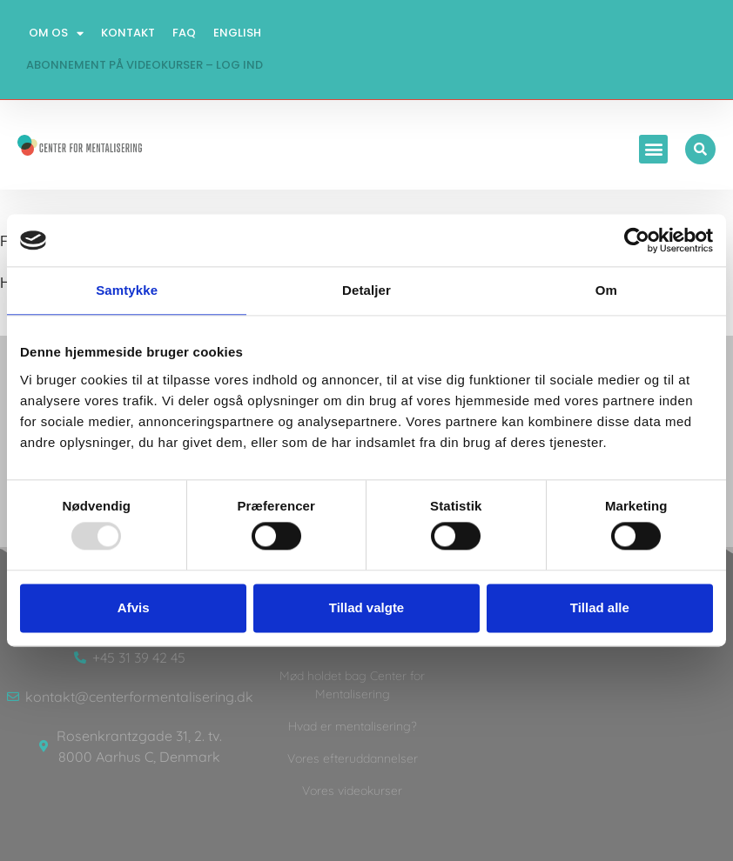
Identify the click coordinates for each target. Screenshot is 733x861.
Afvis (134, 607)
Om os (56, 33)
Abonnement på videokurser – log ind (144, 65)
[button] (653, 149)
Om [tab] (606, 290)
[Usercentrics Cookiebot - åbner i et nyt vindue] (637, 240)
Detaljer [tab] (366, 290)
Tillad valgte (366, 607)
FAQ (184, 32)
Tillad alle (599, 607)
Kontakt (128, 32)
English (237, 32)
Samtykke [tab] (127, 290)
